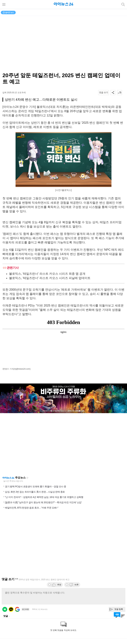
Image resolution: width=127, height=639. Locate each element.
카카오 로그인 (11, 609)
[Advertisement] (63, 444)
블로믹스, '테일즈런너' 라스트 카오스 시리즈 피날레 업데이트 (49, 278)
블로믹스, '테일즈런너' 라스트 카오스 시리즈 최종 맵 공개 (47, 273)
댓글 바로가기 (117, 614)
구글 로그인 (17, 609)
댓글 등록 (118, 609)
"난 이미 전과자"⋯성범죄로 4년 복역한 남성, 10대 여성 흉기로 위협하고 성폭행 (44, 497)
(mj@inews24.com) (22, 369)
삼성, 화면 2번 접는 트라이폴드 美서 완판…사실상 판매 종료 (35, 491)
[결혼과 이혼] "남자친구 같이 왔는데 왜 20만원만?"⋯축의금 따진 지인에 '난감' (43, 502)
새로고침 (27, 478)
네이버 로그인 (4, 609)
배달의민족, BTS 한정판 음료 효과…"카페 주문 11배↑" (31, 507)
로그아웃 (25, 609)
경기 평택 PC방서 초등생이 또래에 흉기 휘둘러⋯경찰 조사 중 (35, 486)
